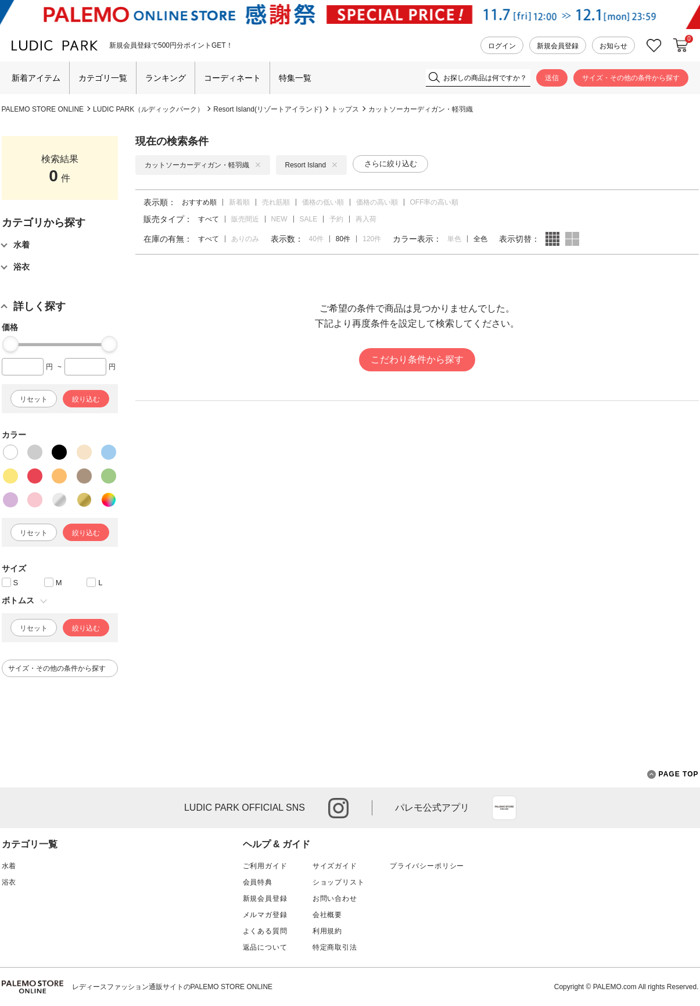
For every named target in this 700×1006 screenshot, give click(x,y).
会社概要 (327, 915)
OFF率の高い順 (434, 202)
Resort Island (311, 165)
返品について (265, 947)
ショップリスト (339, 882)
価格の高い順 (377, 202)
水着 (9, 866)
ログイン (502, 46)
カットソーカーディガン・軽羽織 (420, 109)
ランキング (165, 78)
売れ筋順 (276, 202)
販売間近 (245, 219)
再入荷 (366, 219)
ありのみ (245, 239)
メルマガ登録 (265, 915)
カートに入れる (680, 45)
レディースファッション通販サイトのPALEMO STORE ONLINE (172, 987)
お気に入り (654, 45)
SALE (309, 219)
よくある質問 (265, 931)
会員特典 (257, 882)
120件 (371, 239)
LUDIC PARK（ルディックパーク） (148, 109)
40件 (316, 239)
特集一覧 (295, 78)
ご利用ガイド (265, 866)
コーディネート (232, 78)
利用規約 (327, 931)
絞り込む (86, 399)
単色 (454, 239)
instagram (338, 808)
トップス (345, 109)
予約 (336, 219)
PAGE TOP (673, 774)
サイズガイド (335, 866)
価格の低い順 (323, 202)
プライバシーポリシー (427, 866)
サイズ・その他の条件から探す (631, 78)
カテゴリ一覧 (102, 78)
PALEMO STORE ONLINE (43, 109)
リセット (34, 399)
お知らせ (613, 46)
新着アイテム (36, 78)
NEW (279, 219)
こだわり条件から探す (417, 359)
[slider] (10, 344)
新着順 (239, 202)
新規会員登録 (558, 46)
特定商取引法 (335, 947)
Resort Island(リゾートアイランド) (267, 109)
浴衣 (9, 882)
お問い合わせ (335, 898)
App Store (504, 807)
